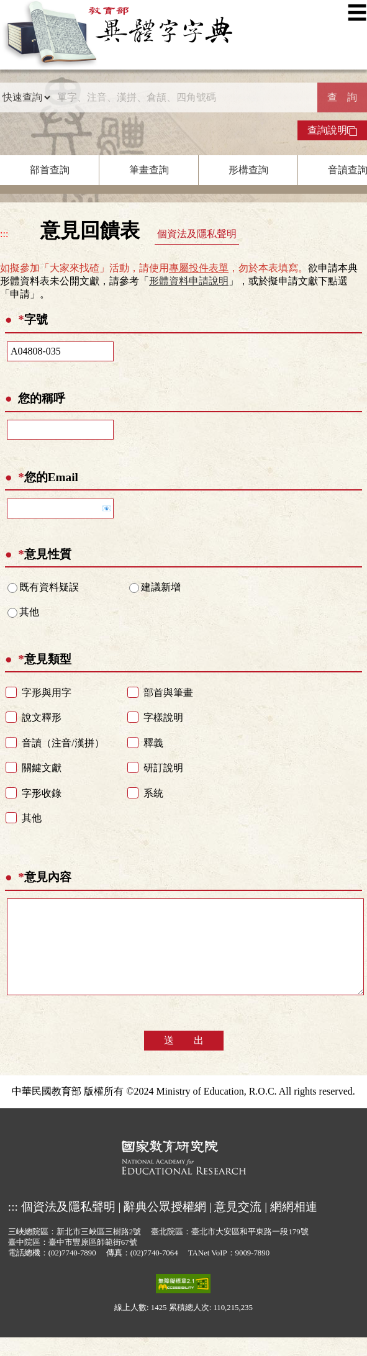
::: (4, 233)
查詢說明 (332, 130)
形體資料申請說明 (189, 281)
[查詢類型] (26, 97)
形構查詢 (248, 170)
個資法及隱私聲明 (197, 233)
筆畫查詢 (149, 170)
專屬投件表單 (199, 268)
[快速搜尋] (184, 97)
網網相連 (293, 1225)
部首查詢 (50, 170)
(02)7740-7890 (72, 1271)
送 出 (184, 1059)
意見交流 (237, 1225)
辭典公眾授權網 (165, 1225)
